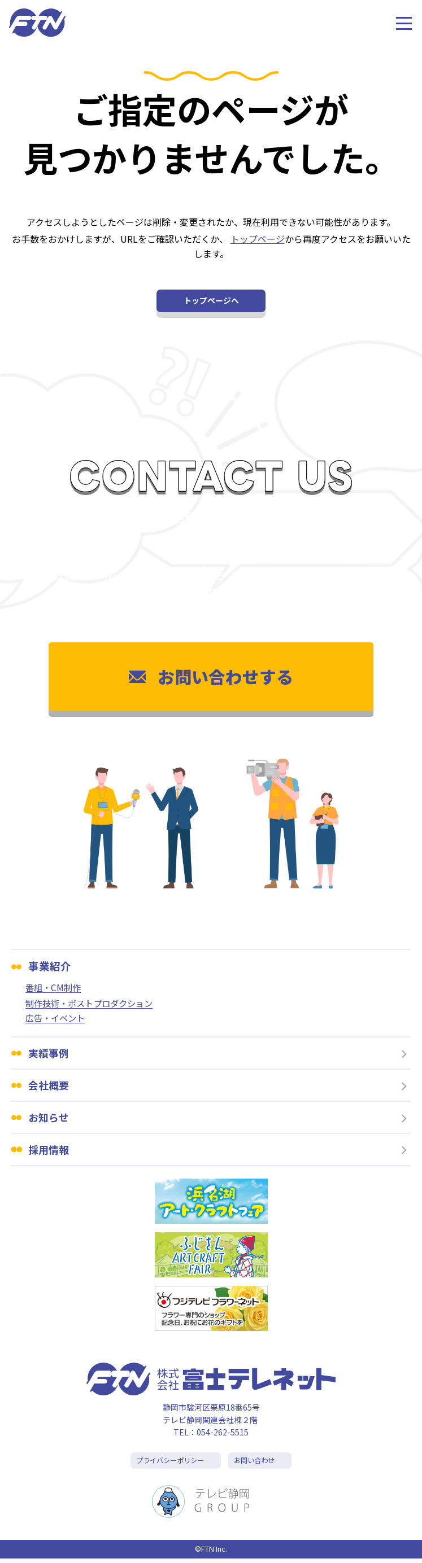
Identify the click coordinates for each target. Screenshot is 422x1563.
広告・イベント (57, 1019)
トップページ (257, 239)
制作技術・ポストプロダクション (93, 1004)
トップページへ (211, 300)
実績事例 (49, 1054)
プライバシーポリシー (168, 1465)
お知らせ (49, 1120)
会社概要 (49, 1087)
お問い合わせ (257, 1465)
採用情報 (49, 1153)
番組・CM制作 (54, 988)
